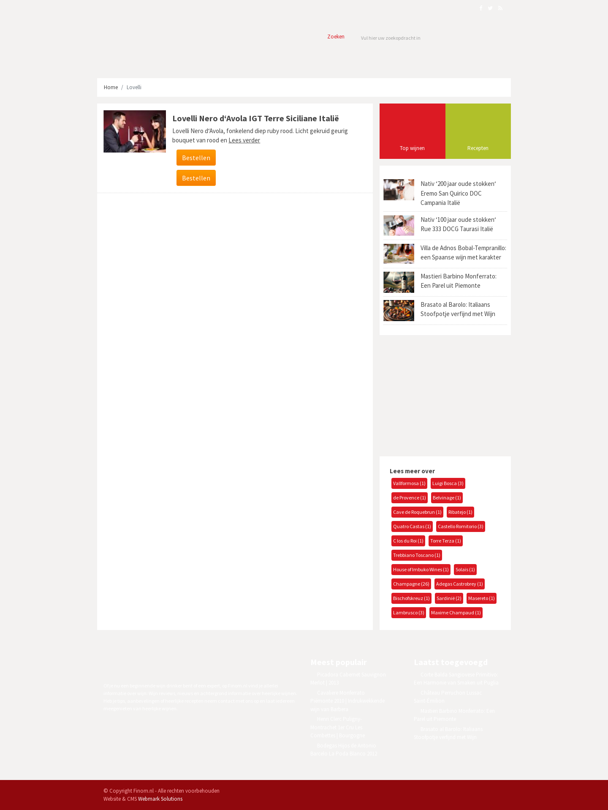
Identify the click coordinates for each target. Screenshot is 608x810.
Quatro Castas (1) (412, 526)
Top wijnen (412, 148)
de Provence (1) (409, 497)
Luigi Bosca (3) (448, 483)
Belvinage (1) (447, 497)
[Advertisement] (442, 394)
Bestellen (196, 157)
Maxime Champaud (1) (456, 612)
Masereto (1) (481, 598)
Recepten (478, 148)
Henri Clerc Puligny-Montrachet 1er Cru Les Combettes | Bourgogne (337, 727)
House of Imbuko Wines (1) (421, 569)
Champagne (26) (411, 584)
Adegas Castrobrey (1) (459, 584)
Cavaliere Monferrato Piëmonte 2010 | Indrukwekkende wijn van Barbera (347, 701)
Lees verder (244, 140)
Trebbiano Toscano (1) (416, 555)
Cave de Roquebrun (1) (417, 512)
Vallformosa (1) (409, 483)
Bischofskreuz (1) (411, 598)
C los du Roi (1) (408, 540)
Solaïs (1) (465, 569)
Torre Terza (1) (445, 540)
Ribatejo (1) (460, 512)
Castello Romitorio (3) (460, 526)
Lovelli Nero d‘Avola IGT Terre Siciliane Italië (255, 118)
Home (111, 87)
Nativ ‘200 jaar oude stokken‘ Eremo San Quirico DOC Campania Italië (458, 193)
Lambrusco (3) (408, 612)
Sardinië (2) (449, 598)
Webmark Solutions (160, 798)
